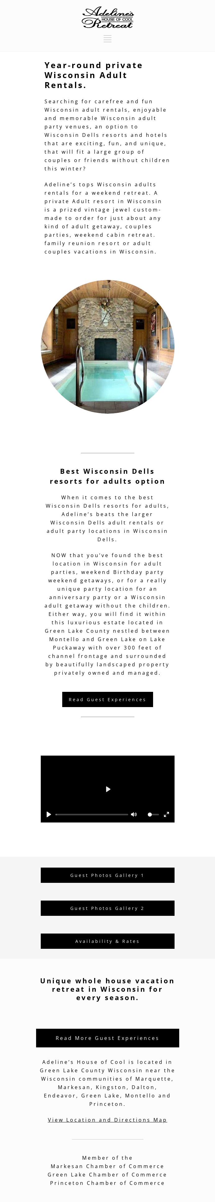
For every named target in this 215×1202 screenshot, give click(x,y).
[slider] (91, 815)
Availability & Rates (107, 941)
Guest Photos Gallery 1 (107, 875)
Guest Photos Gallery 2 (107, 908)
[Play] (49, 814)
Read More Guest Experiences (108, 1038)
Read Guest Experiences (108, 699)
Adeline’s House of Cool (84, 1062)
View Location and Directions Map (107, 1119)
